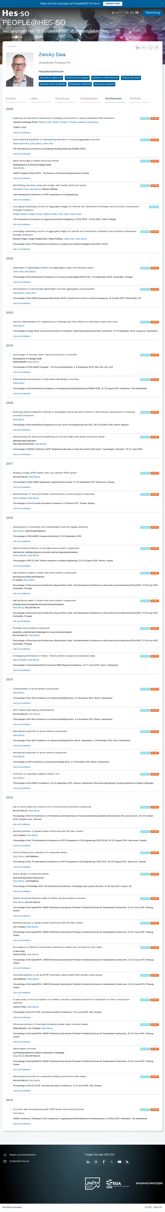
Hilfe (117, 13)
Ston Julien (63, 215)
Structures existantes (104, 84)
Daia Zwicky (92, 123)
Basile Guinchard (21, 144)
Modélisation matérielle (80, 84)
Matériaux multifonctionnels (105, 78)
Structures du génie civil (51, 78)
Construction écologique (77, 78)
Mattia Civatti (45, 123)
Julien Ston (48, 144)
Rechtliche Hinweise (12, 1208)
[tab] (16, 99)
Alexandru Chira (20, 190)
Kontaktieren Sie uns (16, 1162)
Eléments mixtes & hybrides (52, 84)
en (132, 13)
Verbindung (152, 13)
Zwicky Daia (75, 215)
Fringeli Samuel (20, 215)
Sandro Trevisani (60, 123)
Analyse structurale (131, 78)
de (137, 13)
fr (126, 13)
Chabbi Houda (35, 215)
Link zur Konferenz (22, 133)
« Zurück (11, 46)
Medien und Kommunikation (19, 1155)
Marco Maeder (20, 499)
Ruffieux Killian (50, 215)
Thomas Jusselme (77, 123)
